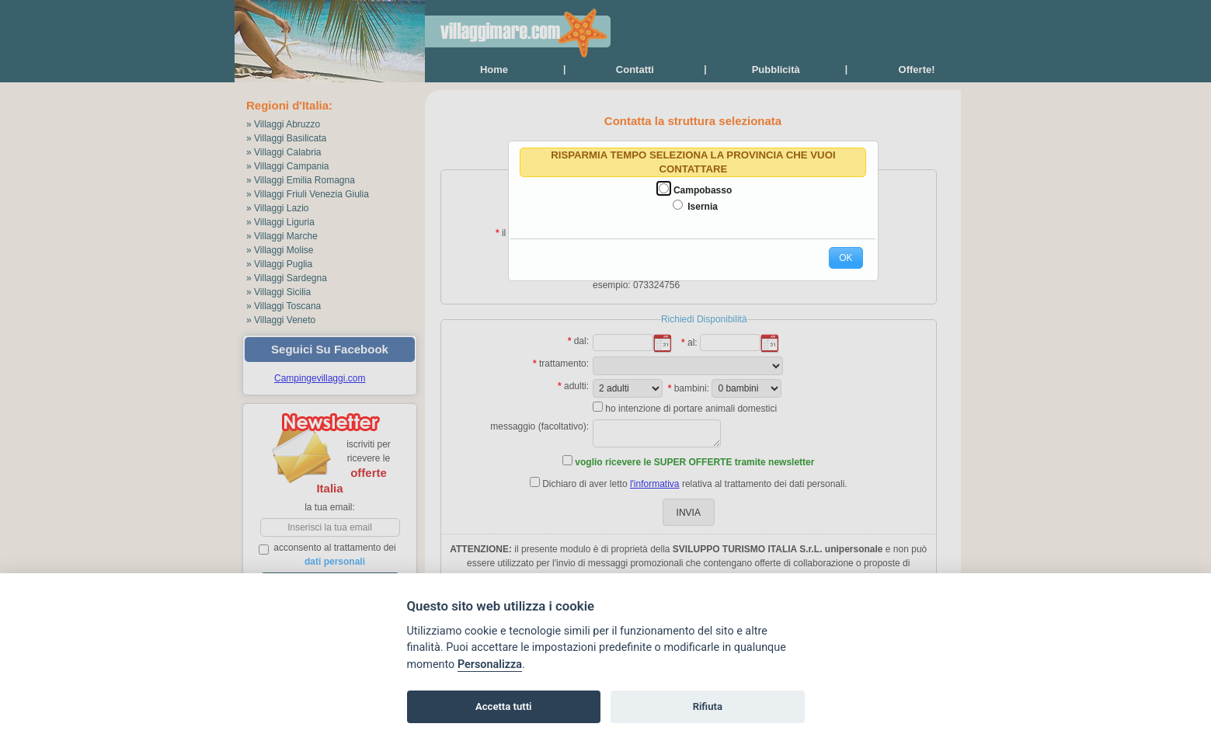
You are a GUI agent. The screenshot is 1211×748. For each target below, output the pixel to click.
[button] (845, 258)
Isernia (702, 206)
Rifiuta (707, 706)
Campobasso (702, 190)
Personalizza (490, 664)
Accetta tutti (503, 706)
